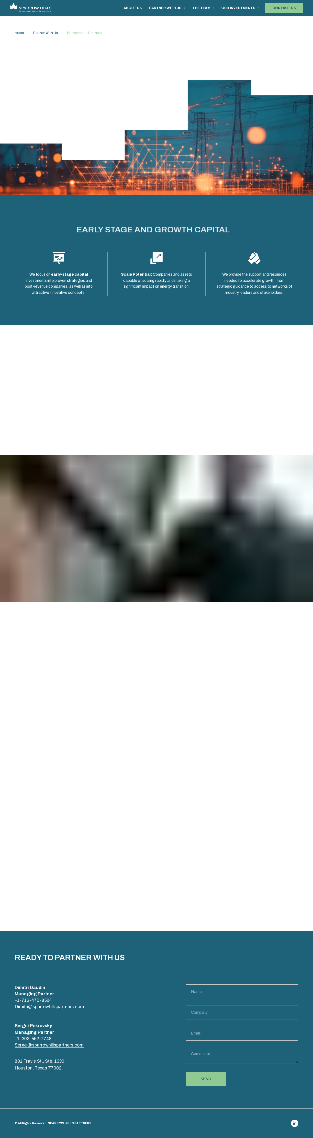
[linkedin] (294, 1123)
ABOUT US (132, 8)
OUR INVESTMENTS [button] (238, 8)
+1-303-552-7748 (33, 1038)
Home (19, 33)
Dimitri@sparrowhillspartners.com (49, 1006)
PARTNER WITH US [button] (165, 8)
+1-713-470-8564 (33, 1000)
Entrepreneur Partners (84, 33)
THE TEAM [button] (201, 8)
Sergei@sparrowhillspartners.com (49, 1045)
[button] (284, 8)
